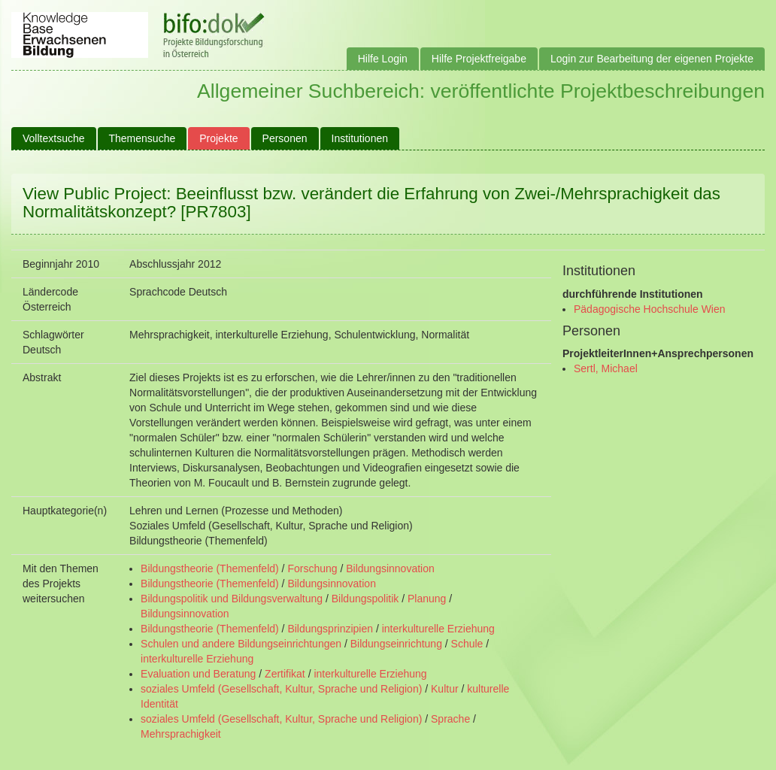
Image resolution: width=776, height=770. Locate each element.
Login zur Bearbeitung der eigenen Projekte (651, 59)
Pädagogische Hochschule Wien (650, 309)
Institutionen (360, 138)
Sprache (450, 719)
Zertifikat (285, 674)
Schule (467, 644)
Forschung (312, 568)
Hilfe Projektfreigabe (479, 59)
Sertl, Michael (606, 368)
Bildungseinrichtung (396, 644)
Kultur (445, 689)
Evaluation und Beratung (198, 674)
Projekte (218, 138)
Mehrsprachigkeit (181, 734)
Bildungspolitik (365, 599)
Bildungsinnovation (390, 568)
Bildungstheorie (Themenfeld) (210, 568)
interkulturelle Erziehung (438, 629)
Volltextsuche (54, 138)
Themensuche (142, 138)
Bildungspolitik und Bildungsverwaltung (232, 599)
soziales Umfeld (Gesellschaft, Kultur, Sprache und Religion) (281, 689)
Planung (427, 599)
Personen (285, 138)
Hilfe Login (383, 59)
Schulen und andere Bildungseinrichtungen (241, 644)
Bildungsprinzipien (330, 629)
